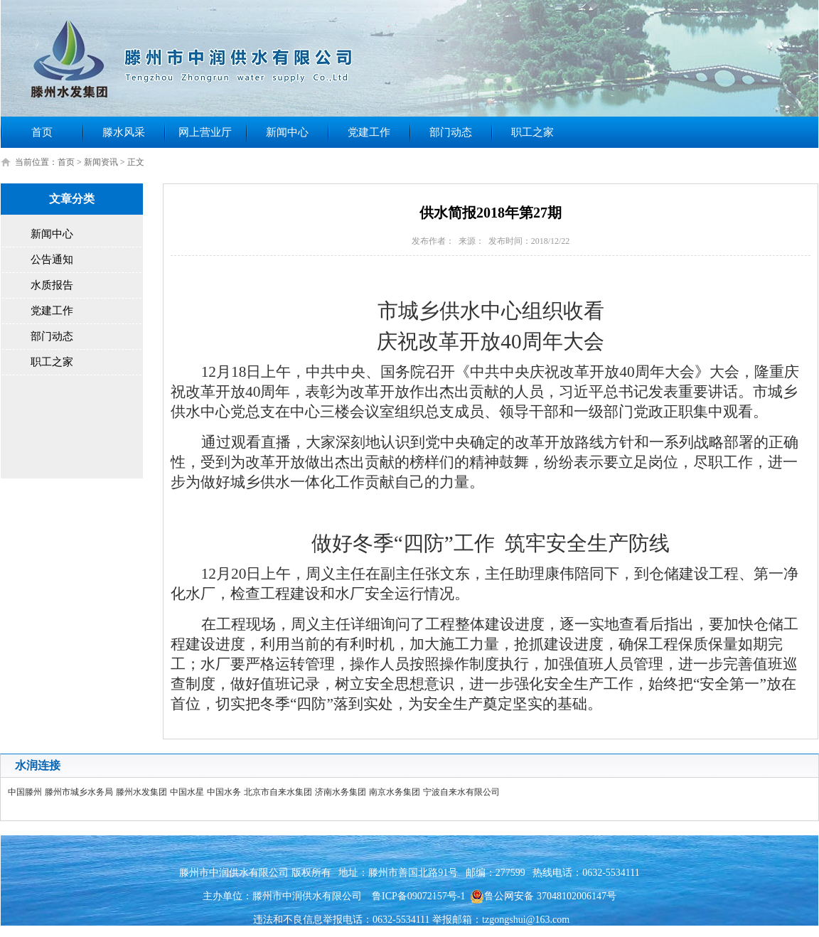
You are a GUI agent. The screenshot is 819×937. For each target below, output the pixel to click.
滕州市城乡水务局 (79, 792)
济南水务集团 (340, 792)
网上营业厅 (205, 132)
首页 (42, 132)
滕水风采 (123, 132)
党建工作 (369, 132)
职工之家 (532, 132)
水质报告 (52, 285)
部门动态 (450, 132)
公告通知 (52, 259)
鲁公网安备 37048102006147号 (543, 896)
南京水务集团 (394, 792)
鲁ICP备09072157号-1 (418, 896)
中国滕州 (25, 792)
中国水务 (224, 792)
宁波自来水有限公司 (461, 792)
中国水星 (187, 792)
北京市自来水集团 (278, 792)
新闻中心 (287, 132)
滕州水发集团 (141, 792)
